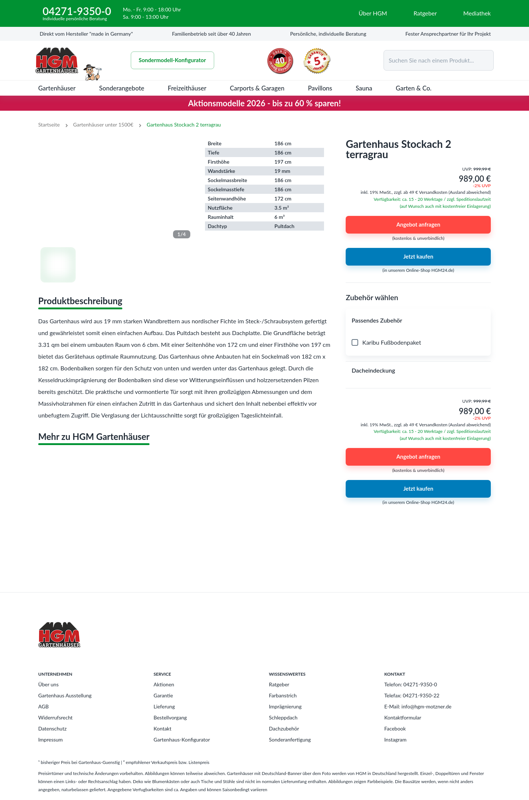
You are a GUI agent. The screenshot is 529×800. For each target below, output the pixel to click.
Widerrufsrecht (55, 717)
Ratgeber (279, 684)
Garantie (163, 695)
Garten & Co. (413, 88)
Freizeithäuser (187, 88)
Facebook (395, 728)
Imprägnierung (285, 706)
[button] (418, 320)
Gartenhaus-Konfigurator (182, 739)
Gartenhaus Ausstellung (64, 695)
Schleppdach (283, 717)
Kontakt (163, 728)
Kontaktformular (402, 717)
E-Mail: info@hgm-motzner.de (417, 706)
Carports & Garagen (257, 88)
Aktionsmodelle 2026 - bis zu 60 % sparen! (264, 103)
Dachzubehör (284, 728)
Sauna (364, 88)
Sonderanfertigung (290, 739)
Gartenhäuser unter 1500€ (103, 124)
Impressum (50, 739)
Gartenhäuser (57, 88)
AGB (43, 706)
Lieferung (164, 706)
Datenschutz (52, 728)
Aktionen (164, 684)
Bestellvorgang (170, 717)
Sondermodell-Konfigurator (173, 60)
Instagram (395, 739)
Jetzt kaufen (418, 257)
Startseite (49, 124)
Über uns (48, 684)
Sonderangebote (121, 88)
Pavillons (320, 88)
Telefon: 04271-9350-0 (410, 684)
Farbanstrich (283, 695)
